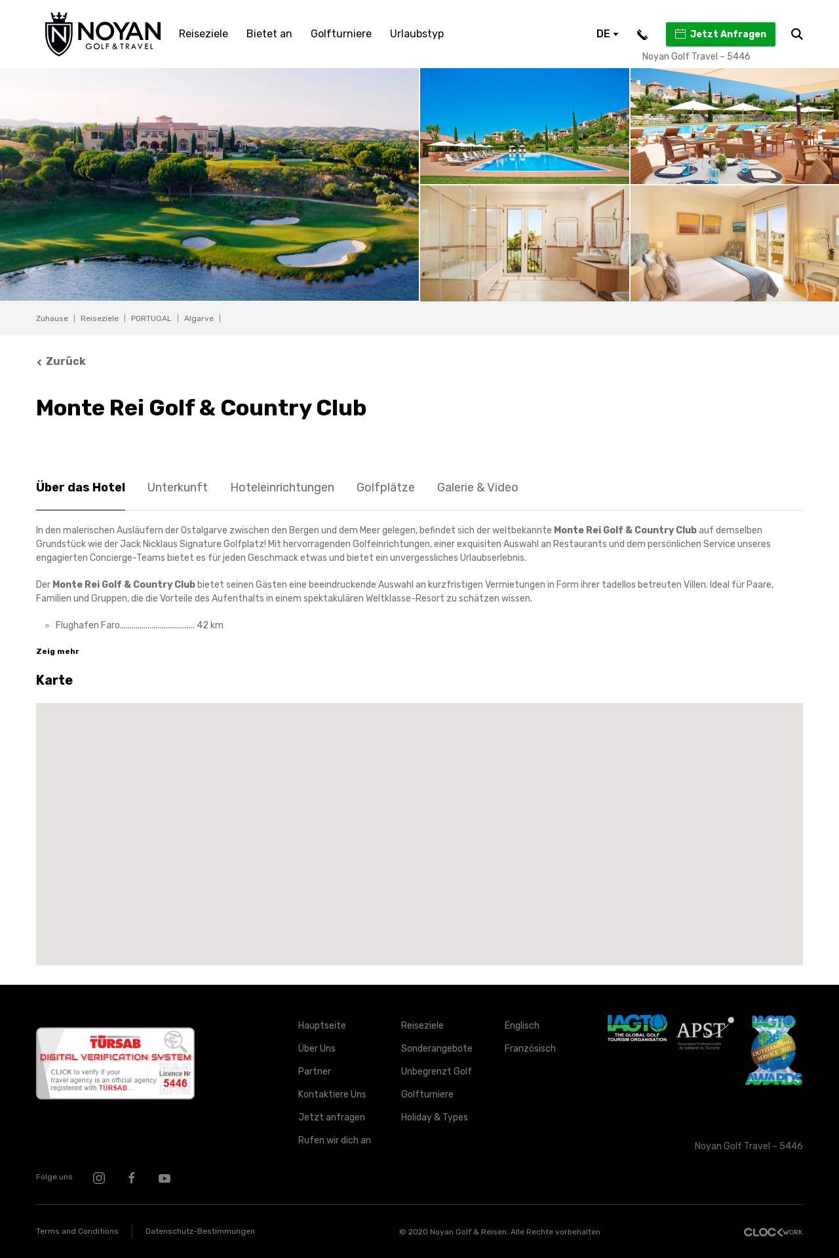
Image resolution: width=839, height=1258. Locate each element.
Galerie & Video (477, 487)
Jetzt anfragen (331, 1117)
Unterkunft (177, 487)
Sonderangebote (437, 1048)
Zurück (61, 361)
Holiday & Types (434, 1117)
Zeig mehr (57, 651)
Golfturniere (341, 34)
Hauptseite (322, 1025)
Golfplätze (386, 487)
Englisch (522, 1025)
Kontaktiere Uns (332, 1094)
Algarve (199, 318)
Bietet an (269, 34)
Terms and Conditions (77, 1231)
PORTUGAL (151, 318)
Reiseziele (203, 34)
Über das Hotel (80, 487)
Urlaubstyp (417, 34)
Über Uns (317, 1048)
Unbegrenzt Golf (436, 1071)
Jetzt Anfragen (720, 34)
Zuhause (52, 318)
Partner (314, 1071)
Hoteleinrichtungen (282, 487)
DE (607, 34)
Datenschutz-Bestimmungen (200, 1231)
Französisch (530, 1048)
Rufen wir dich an (334, 1140)
